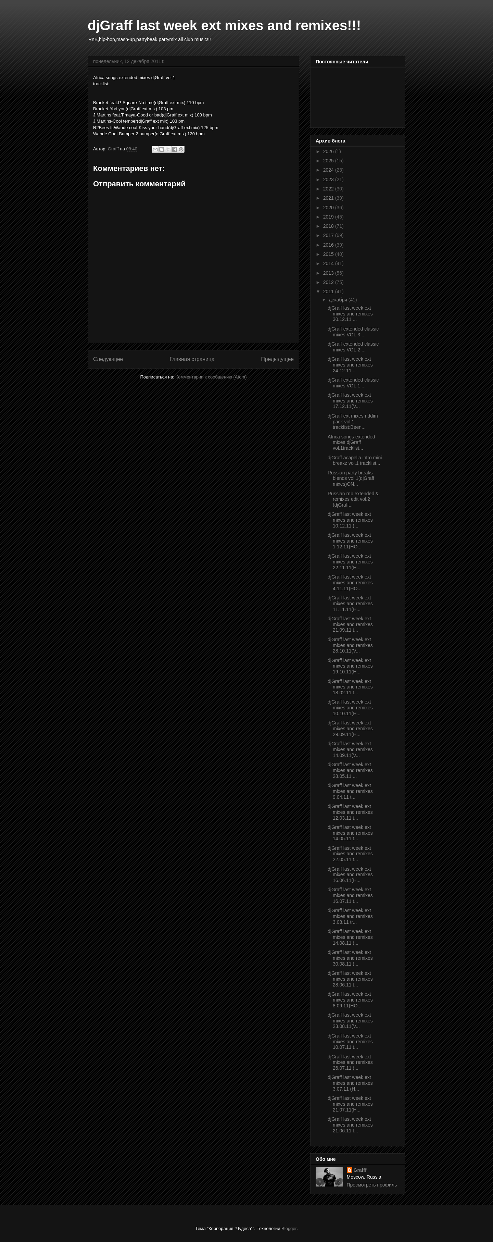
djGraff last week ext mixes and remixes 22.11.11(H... (350, 561)
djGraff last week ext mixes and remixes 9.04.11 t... (350, 791)
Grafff (360, 1170)
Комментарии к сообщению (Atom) (211, 377)
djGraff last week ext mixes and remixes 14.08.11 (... (350, 937)
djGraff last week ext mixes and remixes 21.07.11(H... (350, 1104)
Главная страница (191, 359)
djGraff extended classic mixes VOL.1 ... (353, 382)
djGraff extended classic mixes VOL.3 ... (353, 331)
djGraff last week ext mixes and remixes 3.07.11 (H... (350, 1083)
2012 (329, 282)
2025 (329, 160)
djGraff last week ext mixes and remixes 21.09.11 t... (350, 624)
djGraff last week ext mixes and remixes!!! (224, 25)
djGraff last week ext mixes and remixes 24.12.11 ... (350, 364)
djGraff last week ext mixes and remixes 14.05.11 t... (350, 833)
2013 (329, 273)
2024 (329, 170)
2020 (329, 207)
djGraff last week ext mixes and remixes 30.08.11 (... (350, 958)
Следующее (108, 359)
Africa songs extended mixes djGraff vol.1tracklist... (351, 442)
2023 (329, 179)
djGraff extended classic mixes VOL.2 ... (353, 346)
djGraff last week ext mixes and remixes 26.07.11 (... (350, 1062)
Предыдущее (277, 359)
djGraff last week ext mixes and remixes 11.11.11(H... (350, 603)
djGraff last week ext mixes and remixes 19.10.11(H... (350, 666)
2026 (329, 151)
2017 (329, 235)
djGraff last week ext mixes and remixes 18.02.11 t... (350, 687)
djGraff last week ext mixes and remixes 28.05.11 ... (350, 770)
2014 (329, 263)
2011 (329, 291)
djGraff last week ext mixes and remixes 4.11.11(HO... (350, 582)
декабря (338, 299)
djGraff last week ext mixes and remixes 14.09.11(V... (350, 749)
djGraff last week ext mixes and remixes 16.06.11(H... (350, 874)
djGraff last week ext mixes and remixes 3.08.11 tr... (350, 916)
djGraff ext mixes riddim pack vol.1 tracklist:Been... (353, 421)
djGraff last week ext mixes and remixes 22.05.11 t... (350, 853)
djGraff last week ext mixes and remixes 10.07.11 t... (350, 1041)
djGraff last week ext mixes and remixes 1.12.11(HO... (350, 540)
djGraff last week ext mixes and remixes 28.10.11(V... (350, 645)
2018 (329, 226)
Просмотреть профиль (372, 1185)
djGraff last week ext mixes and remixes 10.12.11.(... (350, 520)
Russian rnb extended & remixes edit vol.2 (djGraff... (353, 499)
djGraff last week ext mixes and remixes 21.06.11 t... (350, 1124)
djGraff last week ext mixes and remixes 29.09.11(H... (350, 728)
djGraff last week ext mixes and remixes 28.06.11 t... (350, 979)
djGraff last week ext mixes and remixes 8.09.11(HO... (350, 999)
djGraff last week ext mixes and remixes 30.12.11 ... (350, 313)
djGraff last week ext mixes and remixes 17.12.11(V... (350, 400)
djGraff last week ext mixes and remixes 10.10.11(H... (350, 707)
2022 (329, 188)
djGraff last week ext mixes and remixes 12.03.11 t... (350, 812)
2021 (329, 198)
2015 (329, 254)
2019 (329, 217)
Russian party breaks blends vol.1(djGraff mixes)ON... (351, 478)
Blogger (288, 1228)
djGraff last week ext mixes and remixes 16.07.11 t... (350, 895)
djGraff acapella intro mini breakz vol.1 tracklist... (355, 460)
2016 (329, 245)
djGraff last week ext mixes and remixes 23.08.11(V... (350, 1020)
